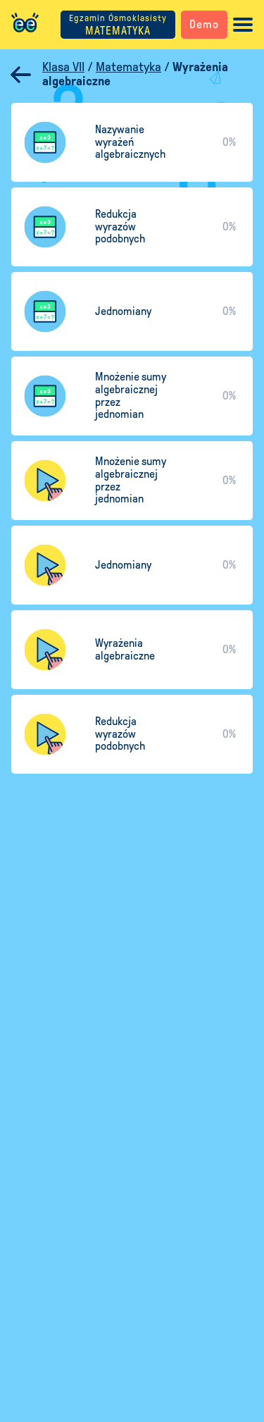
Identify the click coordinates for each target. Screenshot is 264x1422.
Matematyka (128, 67)
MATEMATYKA (118, 25)
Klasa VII (63, 67)
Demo (204, 24)
